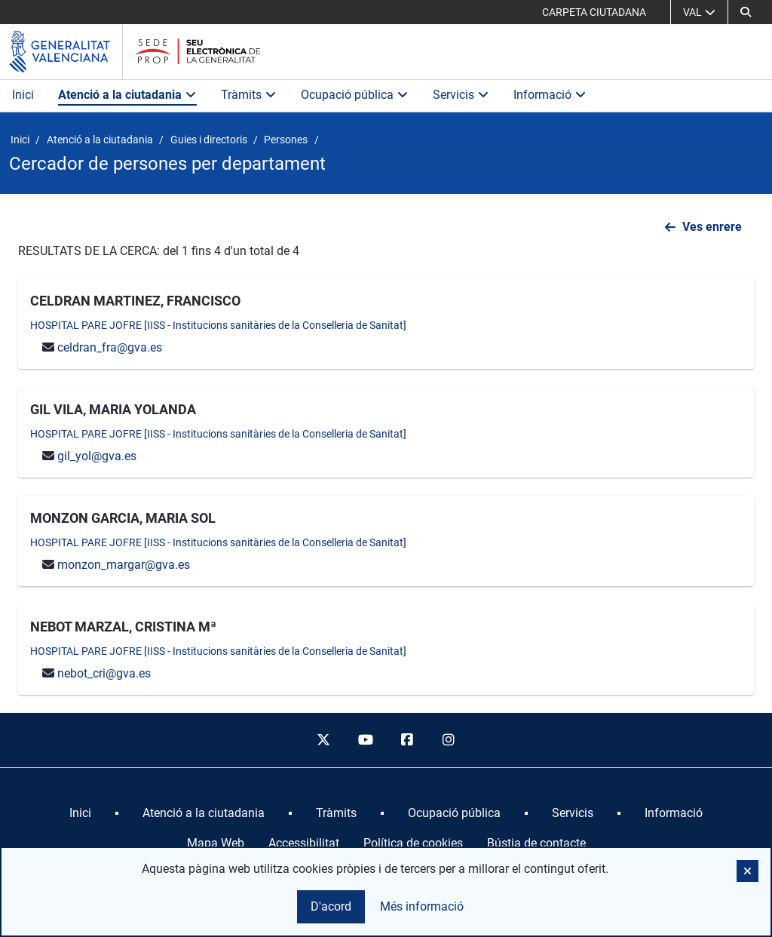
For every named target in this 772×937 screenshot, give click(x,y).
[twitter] (323, 740)
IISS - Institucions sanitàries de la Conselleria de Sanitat (275, 325)
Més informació (422, 906)
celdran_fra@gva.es (109, 347)
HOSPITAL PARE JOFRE (86, 325)
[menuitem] (80, 813)
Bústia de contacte (536, 843)
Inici (23, 95)
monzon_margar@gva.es (123, 565)
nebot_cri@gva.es (104, 673)
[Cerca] (745, 12)
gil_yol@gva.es (96, 456)
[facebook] (407, 740)
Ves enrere (712, 227)
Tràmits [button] (249, 95)
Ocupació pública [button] (355, 95)
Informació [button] (550, 95)
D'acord (331, 906)
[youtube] (365, 740)
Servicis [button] (461, 95)
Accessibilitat (303, 843)
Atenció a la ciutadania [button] (127, 95)
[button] (747, 871)
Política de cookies (413, 843)
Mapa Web (215, 843)
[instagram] (449, 740)
